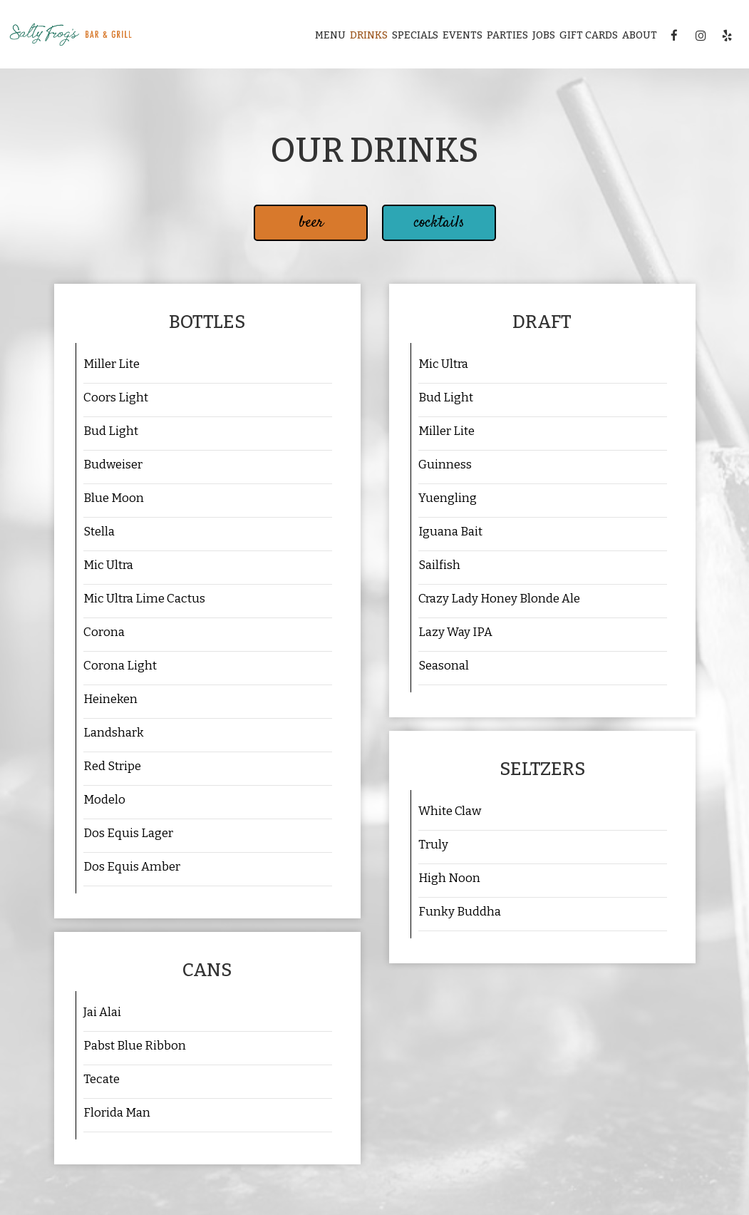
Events (462, 35)
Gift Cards (588, 35)
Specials (415, 35)
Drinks (369, 35)
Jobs (543, 35)
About (639, 35)
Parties (507, 35)
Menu (330, 35)
